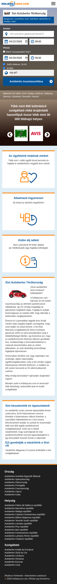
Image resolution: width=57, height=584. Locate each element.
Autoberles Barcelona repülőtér (19, 508)
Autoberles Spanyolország (17, 479)
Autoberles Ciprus (13, 491)
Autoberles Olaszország (16, 482)
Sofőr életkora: (15, 64)
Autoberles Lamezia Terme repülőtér (22, 536)
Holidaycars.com (20, 578)
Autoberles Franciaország (17, 488)
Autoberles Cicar (12, 565)
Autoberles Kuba (12, 494)
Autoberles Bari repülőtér (16, 529)
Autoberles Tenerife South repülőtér (21, 520)
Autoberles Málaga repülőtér (18, 511)
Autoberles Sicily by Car (16, 552)
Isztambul (16, 96)
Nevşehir (26, 96)
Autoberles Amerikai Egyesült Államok (22, 476)
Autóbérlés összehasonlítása (30, 81)
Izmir (24, 93)
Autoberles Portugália (15, 485)
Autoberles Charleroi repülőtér (19, 539)
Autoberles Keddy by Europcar (19, 549)
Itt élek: (8, 68)
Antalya (31, 93)
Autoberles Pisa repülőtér (16, 526)
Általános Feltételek (14, 575)
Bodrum (39, 93)
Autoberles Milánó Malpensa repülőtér (22, 517)
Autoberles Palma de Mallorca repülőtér (23, 505)
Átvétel (6, 28)
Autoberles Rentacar (14, 559)
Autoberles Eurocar (14, 562)
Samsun (7, 96)
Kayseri (35, 96)
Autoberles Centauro (14, 555)
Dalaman (48, 93)
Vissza (6, 47)
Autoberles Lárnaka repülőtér (18, 523)
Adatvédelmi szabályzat (35, 575)
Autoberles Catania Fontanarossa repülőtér (25, 514)
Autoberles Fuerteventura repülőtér (21, 533)
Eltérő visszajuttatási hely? (17, 52)
